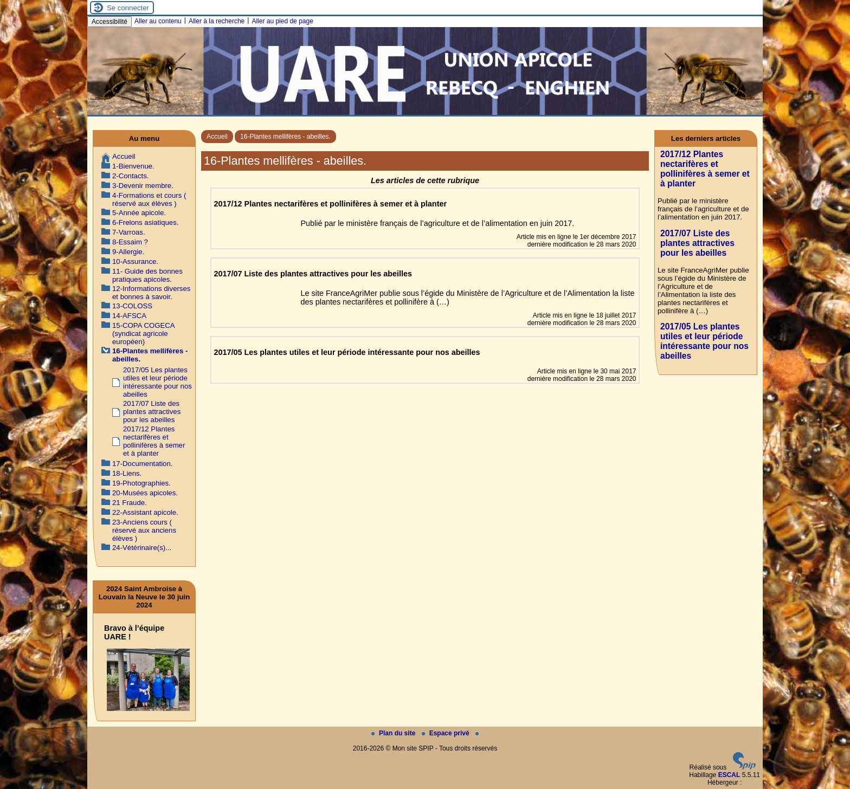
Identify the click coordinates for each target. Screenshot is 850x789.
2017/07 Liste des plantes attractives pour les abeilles (152, 411)
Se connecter (128, 8)
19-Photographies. (141, 483)
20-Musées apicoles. (145, 493)
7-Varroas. (128, 232)
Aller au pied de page (282, 21)
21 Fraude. (129, 503)
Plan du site (394, 733)
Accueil (217, 136)
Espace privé (446, 733)
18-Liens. (126, 473)
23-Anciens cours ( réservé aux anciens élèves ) (144, 530)
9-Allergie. (128, 252)
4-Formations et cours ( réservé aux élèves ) (149, 199)
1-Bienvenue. (133, 166)
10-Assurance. (135, 261)
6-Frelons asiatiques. (145, 222)
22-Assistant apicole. (145, 512)
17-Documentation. (142, 464)
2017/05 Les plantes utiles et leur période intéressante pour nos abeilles (157, 382)
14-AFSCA (129, 316)
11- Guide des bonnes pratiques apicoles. (147, 275)
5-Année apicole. (139, 213)
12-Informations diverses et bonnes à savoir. (151, 292)
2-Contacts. (130, 176)
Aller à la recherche (216, 21)
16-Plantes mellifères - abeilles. (285, 136)
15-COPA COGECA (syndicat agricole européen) (143, 333)
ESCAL (729, 775)
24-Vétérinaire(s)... (141, 548)
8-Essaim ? (130, 242)
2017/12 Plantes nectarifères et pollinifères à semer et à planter (154, 441)
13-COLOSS (132, 306)
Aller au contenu (158, 21)
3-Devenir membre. (142, 186)
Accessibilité (109, 21)
